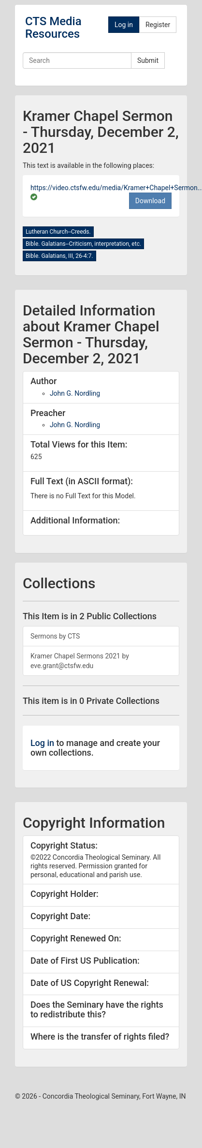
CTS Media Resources (53, 28)
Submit (148, 60)
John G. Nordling (75, 393)
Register (157, 25)
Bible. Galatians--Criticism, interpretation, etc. (83, 243)
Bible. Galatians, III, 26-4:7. (59, 256)
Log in (124, 25)
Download (150, 201)
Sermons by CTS (55, 636)
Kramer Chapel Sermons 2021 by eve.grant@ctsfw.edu (79, 661)
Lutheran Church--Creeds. (58, 231)
